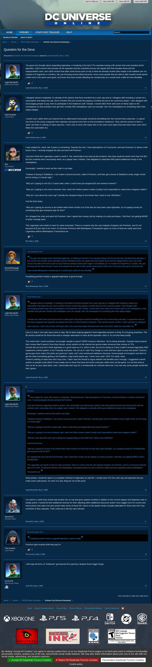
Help (69, 32)
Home (9, 32)
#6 (146, 490)
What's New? (26, 37)
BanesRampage (12, 268)
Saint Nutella (10, 115)
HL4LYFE (9, 581)
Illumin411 (9, 517)
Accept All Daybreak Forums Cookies (30, 660)
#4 (146, 286)
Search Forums (10, 37)
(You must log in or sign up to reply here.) (133, 596)
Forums (24, 32)
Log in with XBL (108, 1)
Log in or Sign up (91, 1)
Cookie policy (76, 664)
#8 (146, 554)
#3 (146, 241)
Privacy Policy (61, 608)
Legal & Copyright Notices (44, 608)
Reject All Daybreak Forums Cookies (77, 660)
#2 (146, 137)
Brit (6, 164)
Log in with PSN (141, 1)
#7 (146, 521)
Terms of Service (75, 608)
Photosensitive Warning (93, 608)
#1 (146, 88)
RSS (123, 608)
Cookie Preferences (111, 608)
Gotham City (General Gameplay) (26, 56)
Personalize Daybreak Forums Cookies (123, 660)
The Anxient (10, 548)
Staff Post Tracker (47, 32)
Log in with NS (124, 1)
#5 (146, 377)
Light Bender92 (53, 56)
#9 (146, 586)
